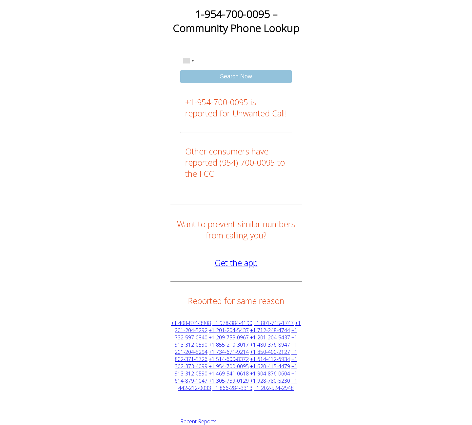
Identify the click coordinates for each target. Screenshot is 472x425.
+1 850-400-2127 (270, 351)
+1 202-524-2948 (274, 388)
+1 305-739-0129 (229, 380)
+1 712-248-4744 (270, 330)
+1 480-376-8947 (270, 344)
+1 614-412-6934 (270, 359)
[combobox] (188, 61)
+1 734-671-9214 (229, 351)
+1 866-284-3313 (232, 388)
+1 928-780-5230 (270, 380)
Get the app (236, 262)
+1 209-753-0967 (229, 337)
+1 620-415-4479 (270, 366)
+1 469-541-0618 (229, 373)
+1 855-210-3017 (229, 344)
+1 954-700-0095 (229, 366)
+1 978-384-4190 (232, 323)
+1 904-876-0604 (270, 373)
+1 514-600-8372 (229, 359)
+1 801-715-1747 (274, 323)
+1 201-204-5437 (229, 330)
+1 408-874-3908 (191, 323)
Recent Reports (198, 421)
